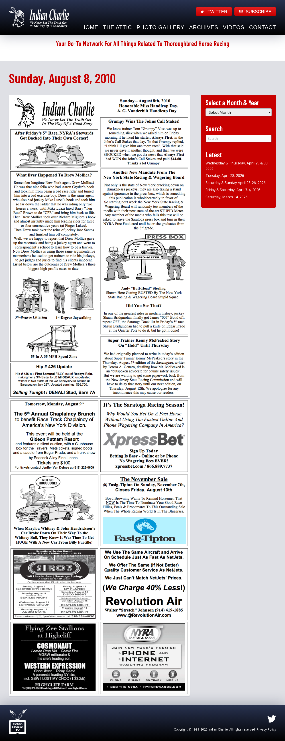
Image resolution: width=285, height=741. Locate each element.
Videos (233, 27)
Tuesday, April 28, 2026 (225, 175)
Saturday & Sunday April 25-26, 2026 (236, 182)
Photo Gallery (161, 27)
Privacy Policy (266, 729)
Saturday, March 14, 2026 (227, 196)
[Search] (239, 138)
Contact (262, 27)
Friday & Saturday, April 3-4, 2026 (233, 189)
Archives (203, 27)
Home (89, 27)
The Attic (117, 27)
